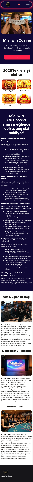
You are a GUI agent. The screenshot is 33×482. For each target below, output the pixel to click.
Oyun (17, 57)
